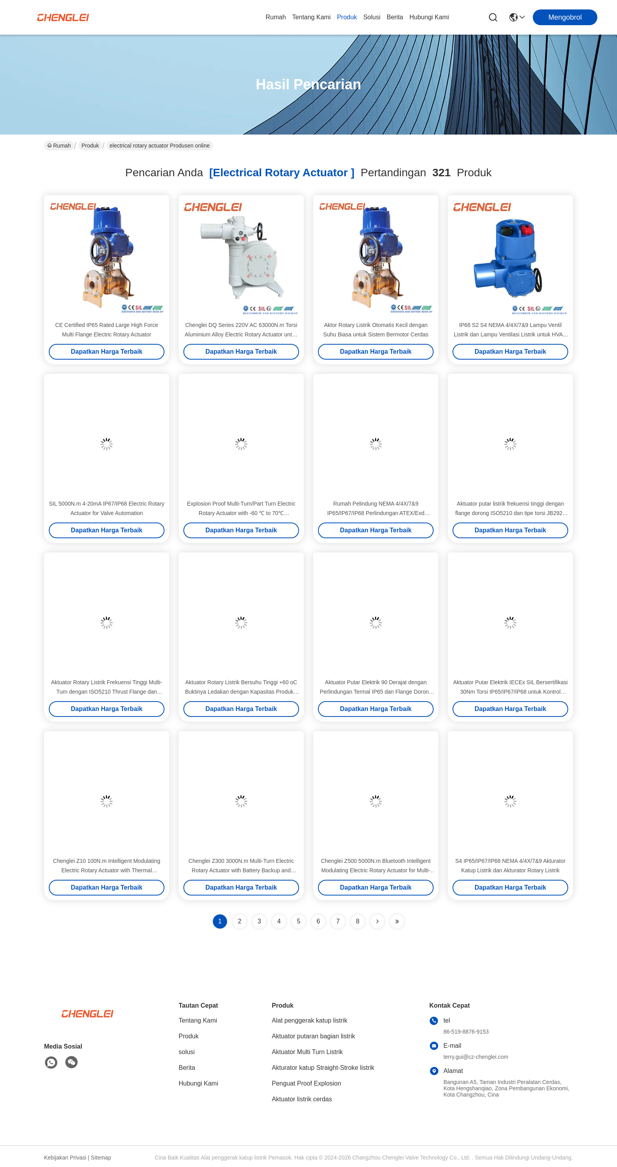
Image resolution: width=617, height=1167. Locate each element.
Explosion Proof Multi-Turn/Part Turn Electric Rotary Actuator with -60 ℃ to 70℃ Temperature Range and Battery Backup (241, 513)
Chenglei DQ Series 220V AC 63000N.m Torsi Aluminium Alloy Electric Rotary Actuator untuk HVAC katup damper (241, 334)
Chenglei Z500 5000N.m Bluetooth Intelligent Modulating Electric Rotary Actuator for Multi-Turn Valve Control (376, 870)
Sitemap (101, 1157)
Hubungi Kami (429, 17)
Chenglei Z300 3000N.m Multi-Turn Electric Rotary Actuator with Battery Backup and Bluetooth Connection (241, 870)
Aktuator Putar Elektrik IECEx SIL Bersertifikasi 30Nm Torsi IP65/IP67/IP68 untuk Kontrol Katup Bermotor (510, 691)
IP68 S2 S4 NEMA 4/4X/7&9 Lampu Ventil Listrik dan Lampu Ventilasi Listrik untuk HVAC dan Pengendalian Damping (510, 334)
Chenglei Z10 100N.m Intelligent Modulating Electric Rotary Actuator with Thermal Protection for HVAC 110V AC (106, 870)
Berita (395, 17)
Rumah (276, 17)
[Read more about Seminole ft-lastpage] (397, 921)
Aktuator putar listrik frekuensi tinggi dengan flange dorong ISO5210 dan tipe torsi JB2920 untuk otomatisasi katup (510, 513)
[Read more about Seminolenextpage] (377, 921)
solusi (372, 17)
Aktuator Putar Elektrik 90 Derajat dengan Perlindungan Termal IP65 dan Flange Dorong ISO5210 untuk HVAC (376, 691)
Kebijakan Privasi (65, 1157)
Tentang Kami (311, 17)
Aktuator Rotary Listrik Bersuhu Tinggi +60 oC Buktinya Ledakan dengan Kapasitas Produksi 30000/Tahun (241, 691)
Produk (347, 17)
